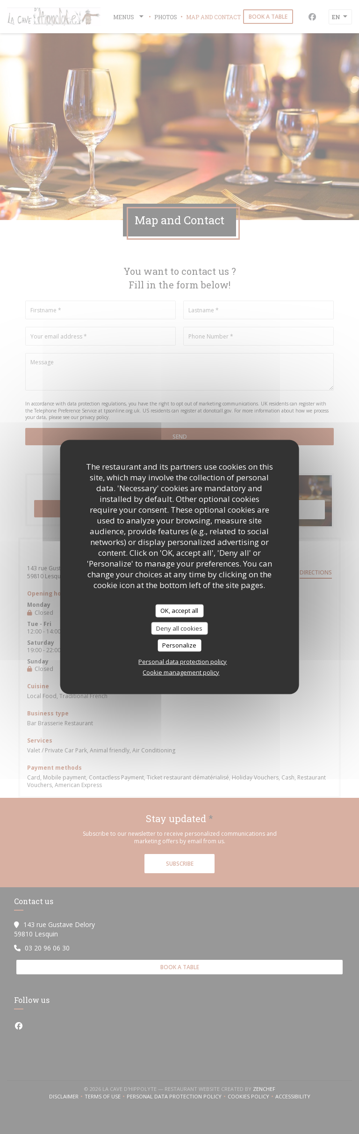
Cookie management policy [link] (181, 672)
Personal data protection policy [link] (182, 661)
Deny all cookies (179, 628)
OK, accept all (179, 610)
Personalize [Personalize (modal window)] (179, 645)
